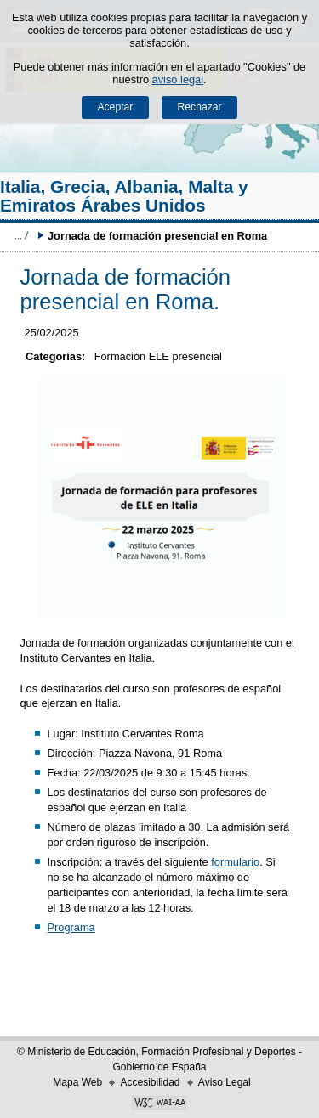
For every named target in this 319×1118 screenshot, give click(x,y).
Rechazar (200, 107)
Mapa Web (77, 1082)
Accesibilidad (149, 1082)
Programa (70, 927)
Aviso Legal (224, 1082)
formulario (235, 861)
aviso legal (177, 79)
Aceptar (115, 107)
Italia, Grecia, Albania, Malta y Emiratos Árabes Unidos (124, 196)
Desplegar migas (21, 235)
